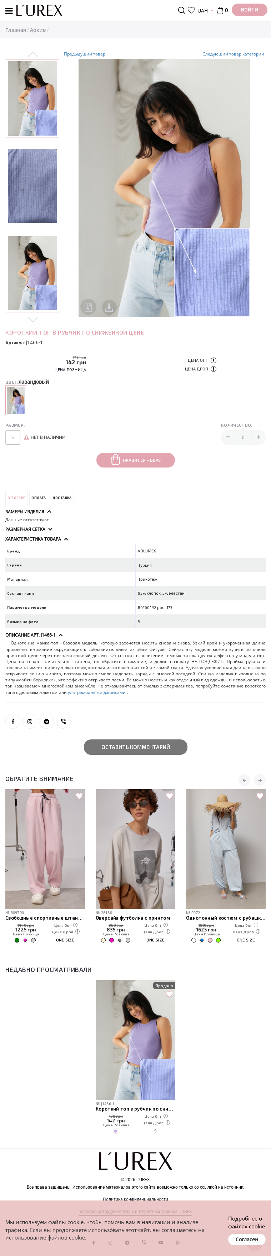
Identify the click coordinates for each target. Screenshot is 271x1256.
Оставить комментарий (135, 747)
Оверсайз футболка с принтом (133, 918)
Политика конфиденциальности (135, 1199)
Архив (38, 30)
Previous (32, 55)
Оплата (38, 498)
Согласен (247, 1239)
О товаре (16, 498)
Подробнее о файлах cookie (246, 1222)
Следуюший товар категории (233, 54)
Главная (15, 30)
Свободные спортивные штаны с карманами (45, 918)
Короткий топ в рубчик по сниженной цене (135, 1109)
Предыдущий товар (84, 54)
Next (32, 319)
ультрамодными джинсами (97, 692)
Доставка (62, 498)
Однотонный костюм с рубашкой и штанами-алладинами (226, 918)
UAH (202, 10)
